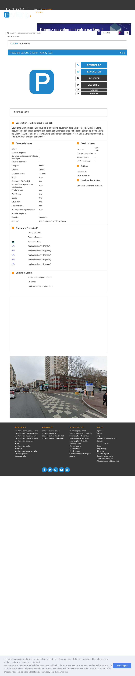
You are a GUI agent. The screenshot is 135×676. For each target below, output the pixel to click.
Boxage (99, 446)
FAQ (98, 436)
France (114, 20)
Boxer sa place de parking (78, 436)
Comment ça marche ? (77, 431)
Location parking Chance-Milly (53, 438)
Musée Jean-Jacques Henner (40, 277)
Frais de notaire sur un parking (80, 433)
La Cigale (32, 282)
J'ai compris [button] (122, 666)
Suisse (128, 20)
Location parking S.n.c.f (50, 431)
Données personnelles (105, 456)
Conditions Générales (105, 459)
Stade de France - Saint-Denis (40, 286)
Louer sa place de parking (78, 441)
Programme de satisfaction (106, 438)
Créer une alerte (13, 36)
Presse (99, 433)
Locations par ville (21, 454)
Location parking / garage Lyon (26, 436)
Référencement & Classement (108, 461)
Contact (99, 441)
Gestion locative (75, 446)
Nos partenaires (102, 443)
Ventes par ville (20, 456)
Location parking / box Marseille (26, 433)
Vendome (43, 217)
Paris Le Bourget (34, 237)
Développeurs (74, 451)
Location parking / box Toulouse (26, 438)
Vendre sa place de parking (79, 438)
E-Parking (100, 451)
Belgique (121, 20)
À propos (100, 431)
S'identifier (99, 20)
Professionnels (88, 20)
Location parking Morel (50, 433)
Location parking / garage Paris (26, 431)
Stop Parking (101, 449)
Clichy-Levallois (34, 233)
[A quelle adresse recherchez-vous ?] (51, 33)
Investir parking (75, 443)
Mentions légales (103, 454)
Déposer (107, 20)
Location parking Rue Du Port (53, 436)
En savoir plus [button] (61, 672)
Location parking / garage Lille (26, 451)
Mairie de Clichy (34, 242)
